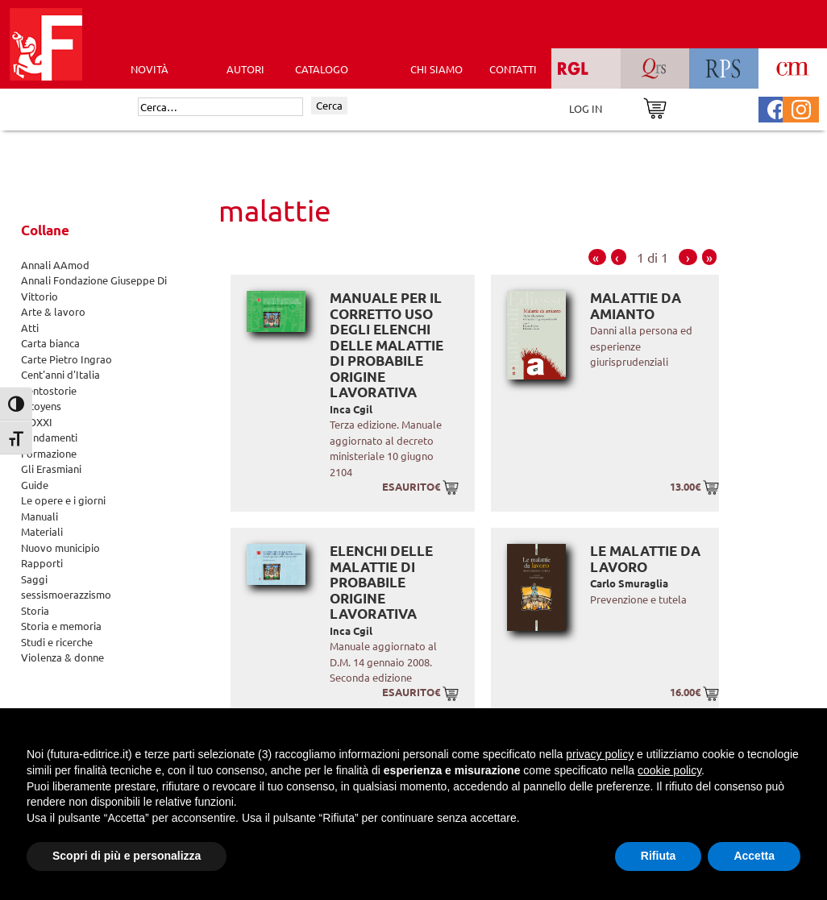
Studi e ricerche (57, 642)
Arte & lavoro (53, 311)
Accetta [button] (754, 855)
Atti (30, 327)
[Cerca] (220, 107)
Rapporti (42, 563)
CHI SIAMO (436, 69)
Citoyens (41, 406)
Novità (149, 69)
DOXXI (36, 422)
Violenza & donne (62, 657)
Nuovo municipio (60, 547)
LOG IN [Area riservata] (585, 108)
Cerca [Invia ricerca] (329, 105)
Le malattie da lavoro (645, 558)
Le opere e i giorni (63, 500)
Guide (34, 484)
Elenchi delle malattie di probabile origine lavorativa (381, 582)
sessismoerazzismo (66, 594)
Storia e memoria (61, 625)
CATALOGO (321, 69)
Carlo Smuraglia (629, 583)
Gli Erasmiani (51, 468)
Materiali (42, 531)
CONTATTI (513, 69)
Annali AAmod (55, 265)
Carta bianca (50, 343)
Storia (35, 610)
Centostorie (49, 390)
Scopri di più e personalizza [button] (126, 855)
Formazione (49, 453)
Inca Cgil (351, 409)
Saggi (34, 579)
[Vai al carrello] (655, 107)
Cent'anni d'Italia (60, 374)
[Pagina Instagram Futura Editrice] (801, 107)
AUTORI (245, 69)
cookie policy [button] (669, 770)
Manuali (39, 516)
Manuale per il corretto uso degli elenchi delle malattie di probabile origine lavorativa (386, 344)
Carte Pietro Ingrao (66, 359)
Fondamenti (49, 437)
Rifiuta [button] (658, 855)
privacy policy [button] (600, 754)
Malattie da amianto (635, 305)
